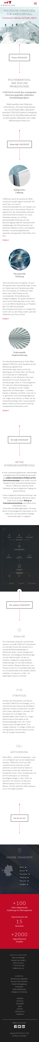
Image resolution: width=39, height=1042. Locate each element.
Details (5, 240)
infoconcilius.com (18, 968)
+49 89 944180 (19, 965)
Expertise (19, 976)
